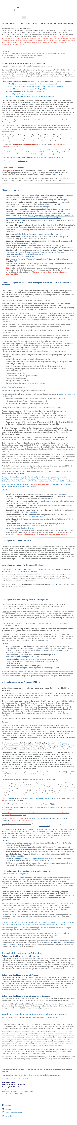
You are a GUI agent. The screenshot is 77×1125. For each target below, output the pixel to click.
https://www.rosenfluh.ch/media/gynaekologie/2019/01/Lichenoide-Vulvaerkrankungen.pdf (38, 227)
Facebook (8, 1106)
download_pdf (62, 200)
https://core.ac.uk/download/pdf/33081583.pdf (22, 657)
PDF (70, 250)
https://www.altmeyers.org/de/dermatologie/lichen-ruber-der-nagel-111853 (32, 668)
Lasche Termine (57, 175)
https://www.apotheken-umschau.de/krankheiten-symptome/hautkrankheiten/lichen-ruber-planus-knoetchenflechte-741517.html (40, 217)
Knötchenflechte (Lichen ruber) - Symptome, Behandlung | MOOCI (38, 234)
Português (19, 10)
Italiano (11, 10)
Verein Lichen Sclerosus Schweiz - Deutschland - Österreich (17, 5)
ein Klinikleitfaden (28, 237)
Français (5, 10)
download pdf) (57, 197)
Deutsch (5, 7)
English (11, 7)
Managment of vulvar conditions (61, 248)
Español (18, 7)
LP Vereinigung (23, 161)
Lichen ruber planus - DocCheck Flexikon (20, 257)
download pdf (55, 204)
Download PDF (60, 494)
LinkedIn (8, 1110)
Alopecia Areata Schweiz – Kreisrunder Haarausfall (36, 937)
